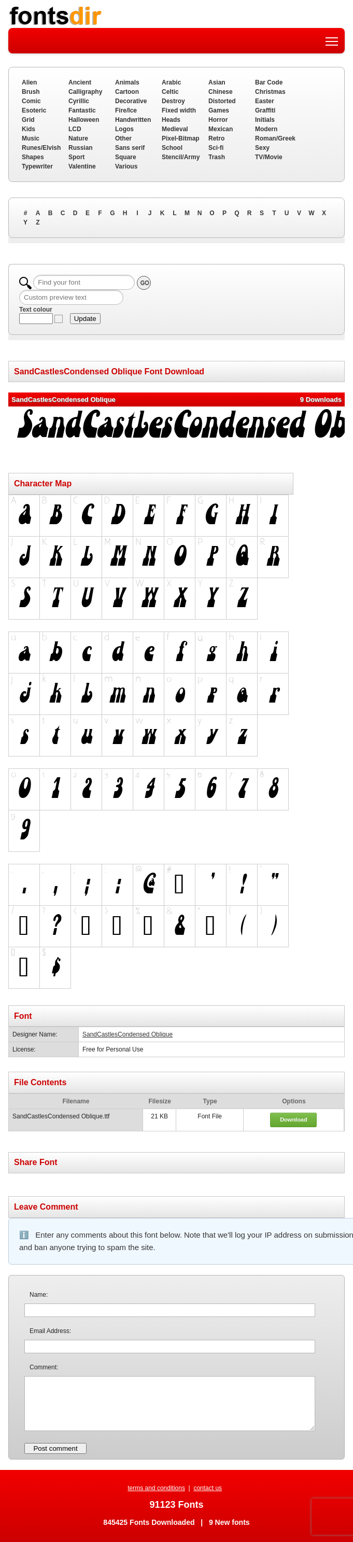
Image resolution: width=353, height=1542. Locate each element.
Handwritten (133, 119)
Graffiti (265, 110)
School (172, 147)
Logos (124, 129)
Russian (80, 147)
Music (30, 138)
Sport (76, 157)
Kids (28, 129)
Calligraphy (85, 91)
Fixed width (179, 110)
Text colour (35, 309)
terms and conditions (156, 1488)
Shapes (33, 157)
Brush (31, 91)
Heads (171, 119)
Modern (266, 129)
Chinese (220, 91)
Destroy (173, 101)
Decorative (131, 101)
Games (218, 110)
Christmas (270, 91)
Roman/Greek (275, 138)
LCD (74, 129)
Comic (31, 101)
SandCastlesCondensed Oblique (127, 1034)
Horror (218, 119)
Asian (216, 82)
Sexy (262, 147)
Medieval (175, 129)
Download (293, 1119)
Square (125, 157)
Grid (28, 119)
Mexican (220, 129)
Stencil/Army (181, 157)
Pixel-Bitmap (181, 138)
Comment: (44, 1367)
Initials (265, 119)
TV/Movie (269, 157)
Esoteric (34, 110)
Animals (127, 82)
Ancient (79, 82)
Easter (264, 101)
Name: (39, 1294)
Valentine (82, 166)
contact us (207, 1488)
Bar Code (269, 82)
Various (126, 166)
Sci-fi (215, 147)
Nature (78, 138)
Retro (216, 138)
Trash (216, 157)
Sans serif (130, 147)
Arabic (171, 82)
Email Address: (50, 1331)
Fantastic (82, 110)
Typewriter (37, 166)
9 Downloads (321, 399)
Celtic (170, 91)
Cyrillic (78, 101)
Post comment (55, 1448)
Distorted (222, 101)
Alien (29, 82)
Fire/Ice (126, 110)
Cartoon (127, 91)
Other (123, 138)
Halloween (83, 119)
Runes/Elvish (41, 147)
